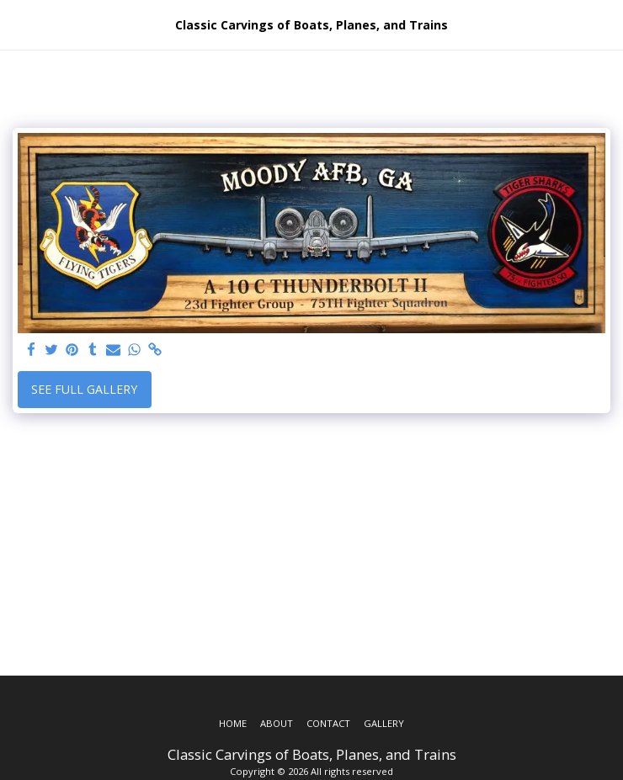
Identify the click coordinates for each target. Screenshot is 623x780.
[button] (18, 24)
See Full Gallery (84, 389)
